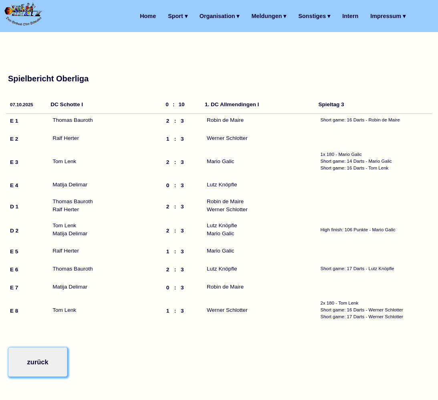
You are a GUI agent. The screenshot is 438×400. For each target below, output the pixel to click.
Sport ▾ (178, 16)
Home (148, 16)
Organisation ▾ (220, 16)
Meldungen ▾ (269, 16)
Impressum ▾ (388, 16)
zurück (36, 361)
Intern (350, 16)
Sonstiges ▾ (314, 16)
